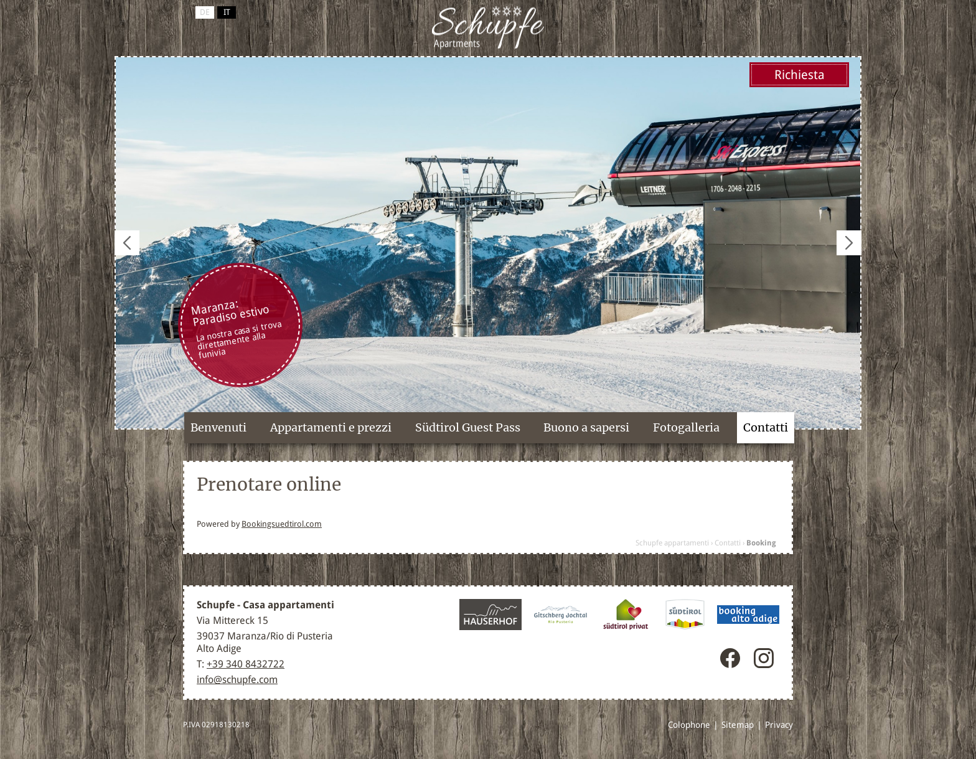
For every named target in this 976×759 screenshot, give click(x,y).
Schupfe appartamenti (672, 543)
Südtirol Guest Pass (467, 427)
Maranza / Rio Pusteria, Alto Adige (488, 28)
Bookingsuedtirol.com (282, 524)
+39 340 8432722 (245, 664)
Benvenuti (218, 427)
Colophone (689, 725)
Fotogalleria (686, 427)
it (226, 12)
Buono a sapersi (586, 427)
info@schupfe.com (237, 680)
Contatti (765, 427)
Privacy (779, 725)
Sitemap (737, 725)
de (205, 12)
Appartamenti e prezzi (331, 427)
